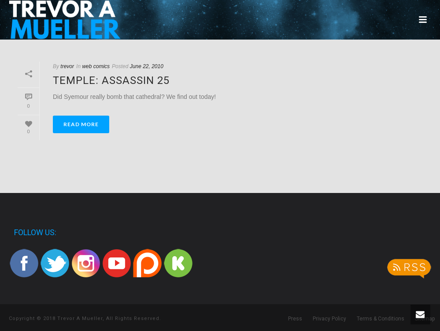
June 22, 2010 (146, 66)
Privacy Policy (329, 319)
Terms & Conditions (380, 319)
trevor (67, 66)
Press (295, 319)
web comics (96, 66)
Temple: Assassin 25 (111, 80)
